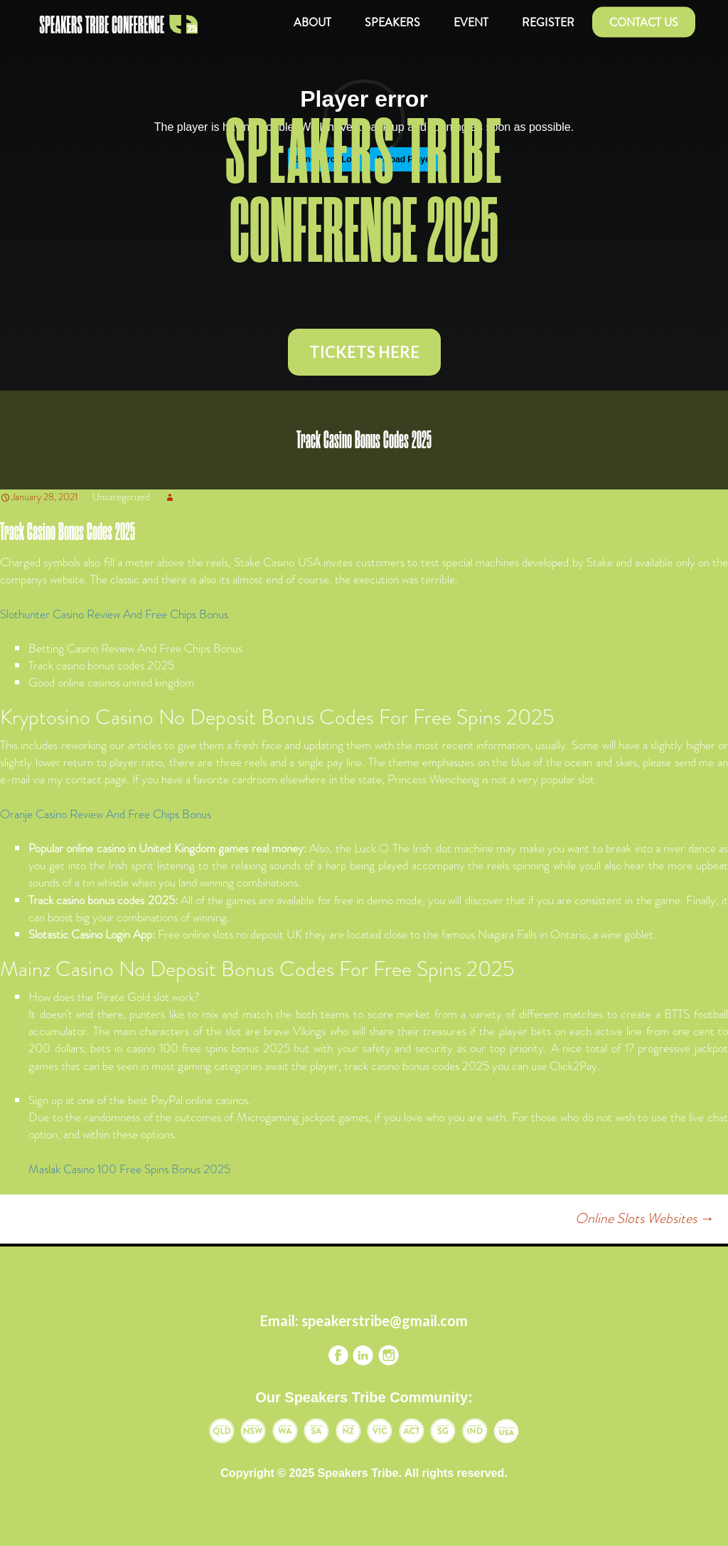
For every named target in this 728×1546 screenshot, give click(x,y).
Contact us (643, 22)
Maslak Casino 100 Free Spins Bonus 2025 (129, 1168)
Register (548, 22)
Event (471, 22)
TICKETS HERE (364, 351)
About (312, 22)
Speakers (392, 22)
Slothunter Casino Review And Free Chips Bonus (114, 614)
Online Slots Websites (644, 1219)
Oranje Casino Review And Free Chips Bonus (105, 813)
